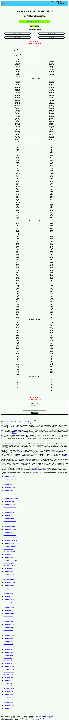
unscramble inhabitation (10, 493)
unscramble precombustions (11, 498)
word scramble (20, 450)
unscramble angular (9, 624)
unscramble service (9, 607)
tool (3, 438)
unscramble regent (8, 602)
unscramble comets (9, 700)
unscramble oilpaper (9, 501)
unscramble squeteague (10, 565)
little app (14, 433)
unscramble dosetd (8, 683)
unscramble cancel (8, 616)
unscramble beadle (8, 577)
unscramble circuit (8, 644)
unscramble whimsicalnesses (11, 537)
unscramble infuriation (9, 582)
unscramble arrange (9, 613)
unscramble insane (8, 593)
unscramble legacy (8, 591)
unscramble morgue (9, 694)
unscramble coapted (9, 532)
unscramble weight (8, 638)
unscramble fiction (8, 652)
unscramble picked (8, 660)
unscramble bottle (8, 632)
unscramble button (8, 618)
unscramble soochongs (10, 546)
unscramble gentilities (9, 487)
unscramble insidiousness (10, 557)
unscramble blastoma (9, 526)
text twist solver (27, 421)
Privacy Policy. (36, 719)
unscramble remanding (9, 571)
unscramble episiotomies (10, 529)
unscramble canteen (9, 705)
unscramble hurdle (8, 588)
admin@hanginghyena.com (46, 716)
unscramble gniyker (9, 697)
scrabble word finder (15, 421)
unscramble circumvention (10, 479)
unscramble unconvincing (10, 495)
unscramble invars (8, 490)
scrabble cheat (35, 469)
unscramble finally (8, 677)
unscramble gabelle (9, 512)
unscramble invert (8, 702)
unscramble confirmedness (11, 540)
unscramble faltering (9, 549)
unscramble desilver (9, 484)
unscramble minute (8, 680)
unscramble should (8, 641)
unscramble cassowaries (10, 521)
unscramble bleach (8, 610)
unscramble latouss (9, 635)
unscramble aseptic (9, 476)
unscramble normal (8, 604)
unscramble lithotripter (9, 585)
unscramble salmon (9, 688)
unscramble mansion (9, 672)
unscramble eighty (8, 708)
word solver (26, 459)
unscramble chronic (9, 669)
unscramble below (8, 674)
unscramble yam (8, 554)
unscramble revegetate (9, 579)
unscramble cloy (8, 515)
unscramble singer (8, 649)
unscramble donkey (9, 666)
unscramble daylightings (10, 518)
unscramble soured (8, 482)
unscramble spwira (8, 663)
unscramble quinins (9, 523)
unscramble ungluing (9, 563)
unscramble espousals (9, 551)
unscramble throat (8, 711)
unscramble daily (8, 658)
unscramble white (8, 621)
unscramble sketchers (9, 543)
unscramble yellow (8, 686)
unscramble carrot (8, 691)
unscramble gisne (8, 713)
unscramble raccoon (9, 599)
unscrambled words (17, 430)
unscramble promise (9, 646)
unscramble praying (9, 568)
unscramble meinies (9, 574)
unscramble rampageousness (11, 509)
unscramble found (8, 630)
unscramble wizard (8, 596)
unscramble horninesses (10, 507)
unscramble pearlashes (10, 535)
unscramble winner (8, 655)
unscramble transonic (9, 504)
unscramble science (9, 627)
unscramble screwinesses (10, 560)
